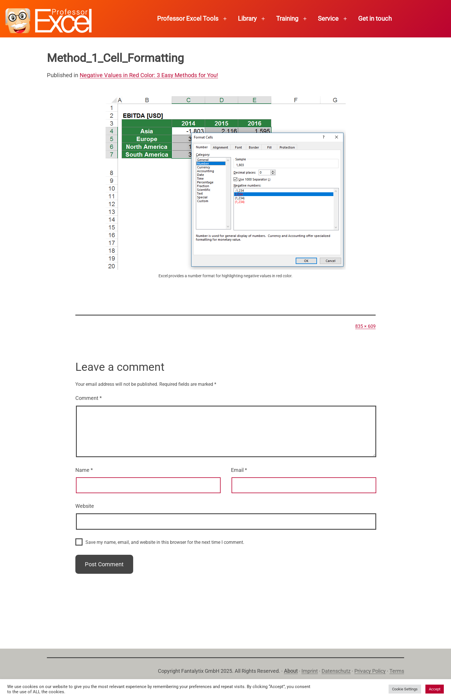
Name (84, 470)
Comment (88, 398)
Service (328, 18)
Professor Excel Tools (187, 18)
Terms (396, 671)
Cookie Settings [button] (405, 689)
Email (239, 470)
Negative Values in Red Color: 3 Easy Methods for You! (149, 75)
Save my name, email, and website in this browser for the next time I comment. (164, 542)
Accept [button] (434, 689)
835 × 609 (365, 326)
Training (287, 18)
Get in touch (375, 18)
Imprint (309, 671)
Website (84, 506)
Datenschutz (336, 671)
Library (247, 18)
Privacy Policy (370, 671)
